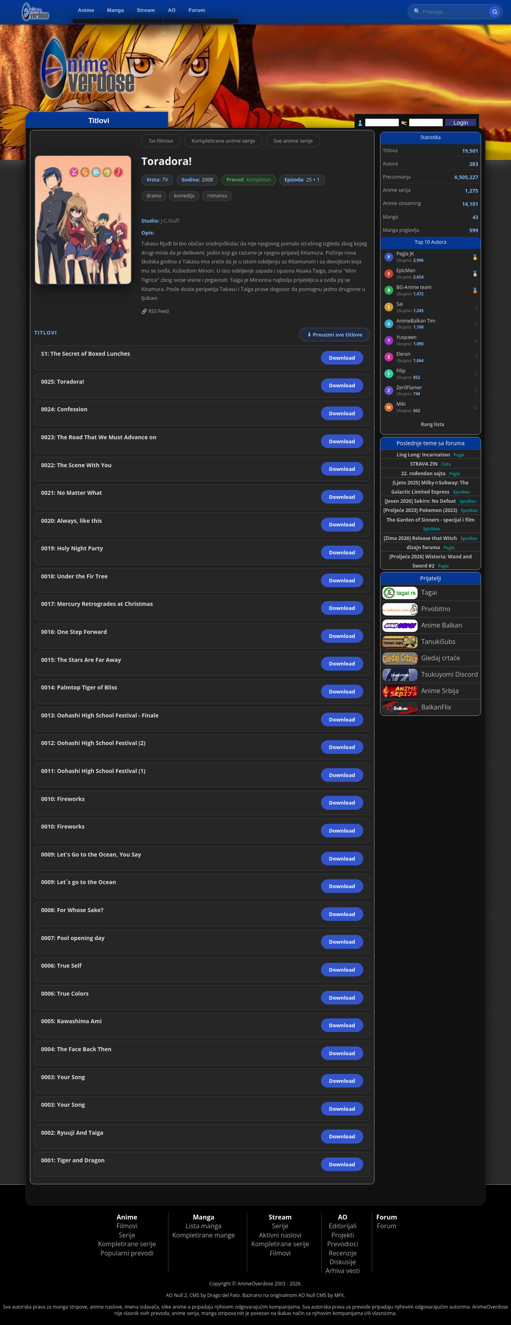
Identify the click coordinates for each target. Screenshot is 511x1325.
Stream (146, 10)
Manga (115, 10)
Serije (127, 1235)
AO (172, 10)
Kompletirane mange (203, 1235)
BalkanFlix (416, 707)
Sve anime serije (293, 140)
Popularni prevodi (127, 1253)
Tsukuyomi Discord (430, 675)
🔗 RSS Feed (155, 311)
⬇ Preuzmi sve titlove (334, 334)
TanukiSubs (419, 642)
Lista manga (204, 1225)
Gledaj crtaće (421, 658)
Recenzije (343, 1253)
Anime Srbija (420, 691)
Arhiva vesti (343, 1270)
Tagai (409, 593)
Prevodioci (342, 1243)
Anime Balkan (422, 626)
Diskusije (342, 1261)
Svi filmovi (161, 140)
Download (342, 357)
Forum (196, 10)
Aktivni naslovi (280, 1235)
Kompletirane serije (127, 1243)
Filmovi (127, 1225)
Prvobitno (416, 609)
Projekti (342, 1235)
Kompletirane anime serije (223, 140)
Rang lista (432, 424)
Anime (86, 10)
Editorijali (343, 1225)
